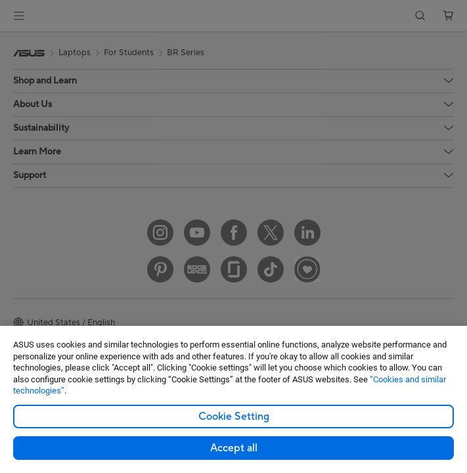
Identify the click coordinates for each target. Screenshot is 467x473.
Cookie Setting (233, 416)
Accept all (233, 448)
